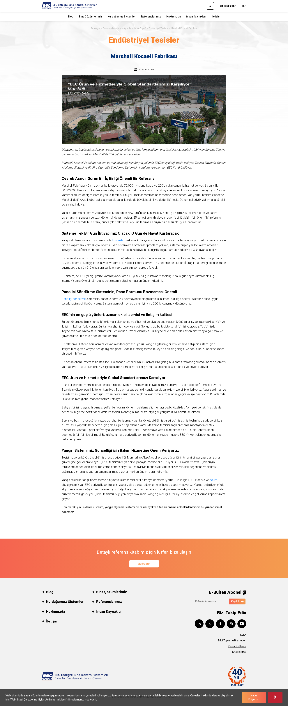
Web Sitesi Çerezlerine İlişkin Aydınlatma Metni (38, 699)
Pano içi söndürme (74, 299)
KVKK (243, 634)
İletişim (216, 16)
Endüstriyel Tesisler (159, 28)
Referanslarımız (151, 16)
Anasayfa (95, 28)
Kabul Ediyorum (253, 697)
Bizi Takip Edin (227, 6)
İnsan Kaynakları (196, 16)
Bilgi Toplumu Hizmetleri (232, 640)
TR (243, 6)
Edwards (117, 240)
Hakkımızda (173, 16)
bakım (214, 480)
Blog (70, 16)
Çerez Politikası (237, 646)
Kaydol (237, 601)
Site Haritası (239, 651)
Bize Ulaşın (144, 563)
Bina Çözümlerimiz (90, 16)
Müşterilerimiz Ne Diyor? (134, 28)
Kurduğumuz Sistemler (122, 16)
